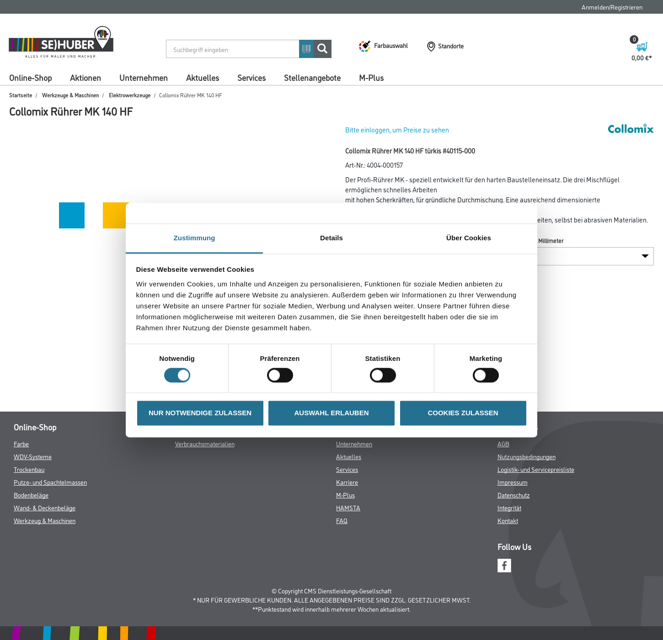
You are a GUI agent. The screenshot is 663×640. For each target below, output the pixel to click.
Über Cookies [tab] (468, 238)
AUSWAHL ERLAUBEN (331, 413)
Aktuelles (202, 77)
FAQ (342, 520)
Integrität (509, 507)
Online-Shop (30, 77)
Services (251, 77)
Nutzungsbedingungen (526, 456)
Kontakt (507, 520)
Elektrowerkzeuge (129, 95)
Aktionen (85, 77)
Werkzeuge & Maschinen (70, 95)
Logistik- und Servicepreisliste (535, 469)
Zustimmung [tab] (194, 238)
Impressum (512, 481)
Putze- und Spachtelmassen (50, 481)
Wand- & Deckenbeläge (44, 507)
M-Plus (371, 77)
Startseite (20, 95)
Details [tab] (331, 238)
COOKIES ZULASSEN (463, 413)
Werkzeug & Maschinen (44, 520)
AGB (503, 443)
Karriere (347, 481)
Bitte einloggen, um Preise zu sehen (397, 129)
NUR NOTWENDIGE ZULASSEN (200, 413)
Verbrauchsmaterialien (205, 443)
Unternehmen (143, 77)
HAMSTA (348, 507)
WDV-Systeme (33, 456)
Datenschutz (513, 494)
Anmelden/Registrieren (612, 6)
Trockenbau (29, 469)
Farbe (21, 443)
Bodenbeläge (31, 494)
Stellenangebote (312, 77)
